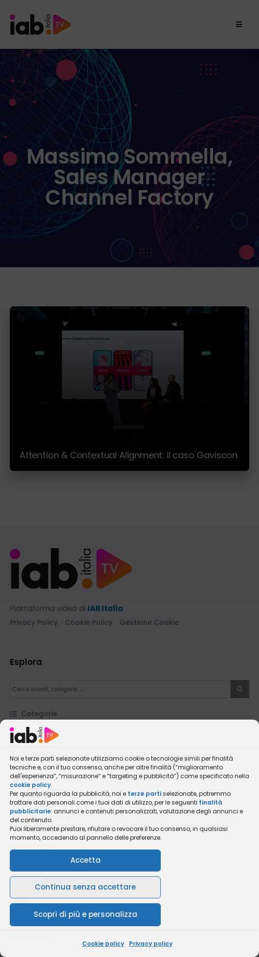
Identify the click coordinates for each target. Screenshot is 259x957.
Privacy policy (151, 943)
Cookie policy (103, 943)
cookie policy (30, 785)
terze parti (144, 793)
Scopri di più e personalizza (85, 914)
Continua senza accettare (85, 887)
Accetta (85, 860)
